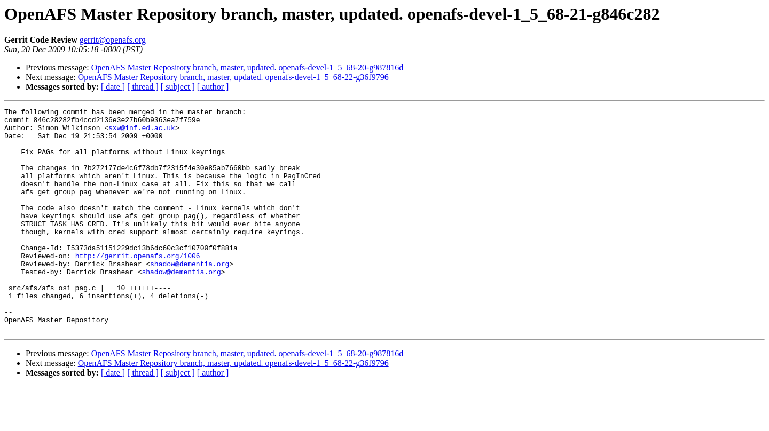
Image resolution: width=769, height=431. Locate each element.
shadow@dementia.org (189, 295)
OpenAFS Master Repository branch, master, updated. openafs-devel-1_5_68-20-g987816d (247, 67)
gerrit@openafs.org (113, 39)
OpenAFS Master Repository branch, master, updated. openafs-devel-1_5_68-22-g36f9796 (233, 77)
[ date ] (113, 86)
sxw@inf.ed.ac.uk (141, 132)
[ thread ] (143, 86)
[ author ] (213, 86)
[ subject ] (178, 86)
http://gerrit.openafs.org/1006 (137, 286)
